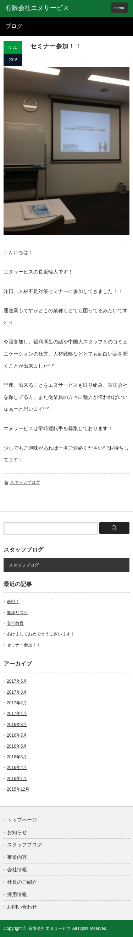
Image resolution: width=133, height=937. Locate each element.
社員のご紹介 (22, 881)
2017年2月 (17, 702)
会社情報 (17, 869)
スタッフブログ (25, 482)
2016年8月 (17, 724)
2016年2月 (17, 767)
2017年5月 (17, 681)
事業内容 (17, 857)
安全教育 (15, 623)
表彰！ (13, 601)
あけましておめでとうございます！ (41, 634)
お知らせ (17, 832)
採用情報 (17, 894)
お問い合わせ (22, 906)
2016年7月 (17, 735)
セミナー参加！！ (24, 645)
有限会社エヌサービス (49, 928)
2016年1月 (17, 778)
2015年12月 (18, 789)
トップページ (22, 819)
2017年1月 (17, 713)
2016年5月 (17, 746)
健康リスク (17, 612)
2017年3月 (17, 692)
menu (119, 8)
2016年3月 (17, 756)
